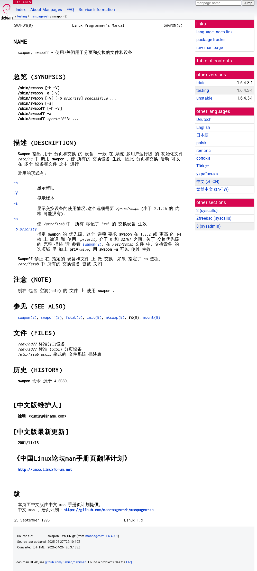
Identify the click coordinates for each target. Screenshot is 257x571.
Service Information (97, 9)
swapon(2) (91, 244)
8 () (208, 226)
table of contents (214, 60)
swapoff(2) (51, 317)
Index (21, 9)
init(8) (94, 317)
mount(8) (151, 317)
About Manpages (46, 9)
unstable (204, 98)
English (203, 127)
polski (201, 142)
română (203, 150)
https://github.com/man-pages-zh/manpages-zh (108, 510)
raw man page (209, 47)
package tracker (211, 39)
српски (203, 158)
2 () (207, 210)
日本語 (202, 135)
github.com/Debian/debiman (66, 562)
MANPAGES (23, 2)
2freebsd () (214, 218)
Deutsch (204, 119)
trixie (200, 82)
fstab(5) (74, 317)
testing (22, 16)
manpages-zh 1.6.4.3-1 (101, 536)
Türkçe (202, 165)
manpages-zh (39, 16)
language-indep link (214, 32)
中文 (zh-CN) (208, 181)
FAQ (70, 9)
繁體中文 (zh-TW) (212, 189)
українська (207, 173)
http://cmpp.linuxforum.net (45, 469)
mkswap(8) (115, 317)
